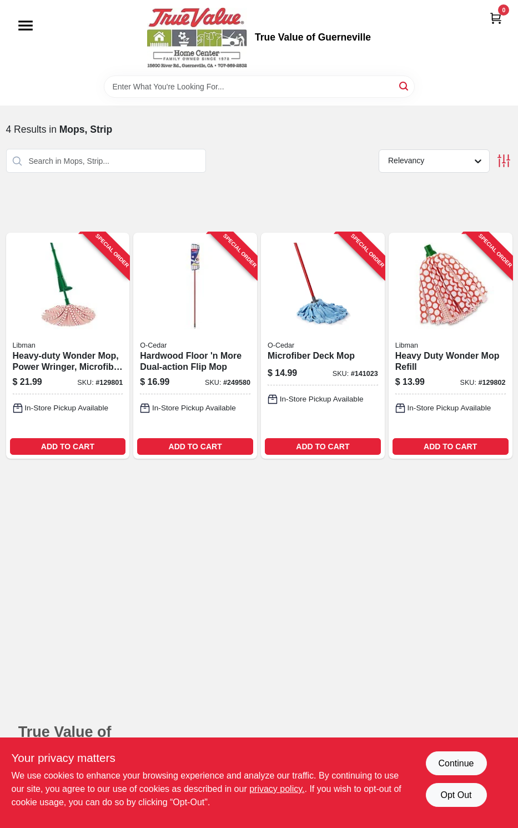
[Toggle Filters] (503, 160)
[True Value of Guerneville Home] (197, 38)
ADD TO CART (67, 446)
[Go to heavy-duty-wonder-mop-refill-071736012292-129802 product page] (450, 346)
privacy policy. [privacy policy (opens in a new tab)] (276, 789)
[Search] (404, 86)
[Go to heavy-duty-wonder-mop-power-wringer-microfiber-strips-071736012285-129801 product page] (68, 346)
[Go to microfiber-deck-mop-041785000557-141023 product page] (323, 346)
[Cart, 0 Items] (495, 18)
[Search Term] (259, 87)
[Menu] (25, 25)
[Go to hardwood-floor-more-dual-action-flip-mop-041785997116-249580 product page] (195, 346)
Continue (456, 763)
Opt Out (455, 795)
